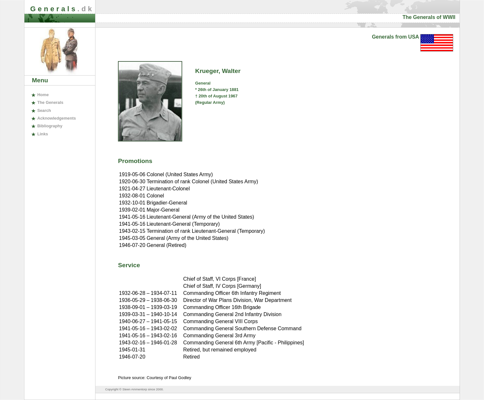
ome (43, 94)
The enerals (50, 102)
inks (42, 134)
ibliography (49, 125)
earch (44, 110)
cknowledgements (56, 118)
